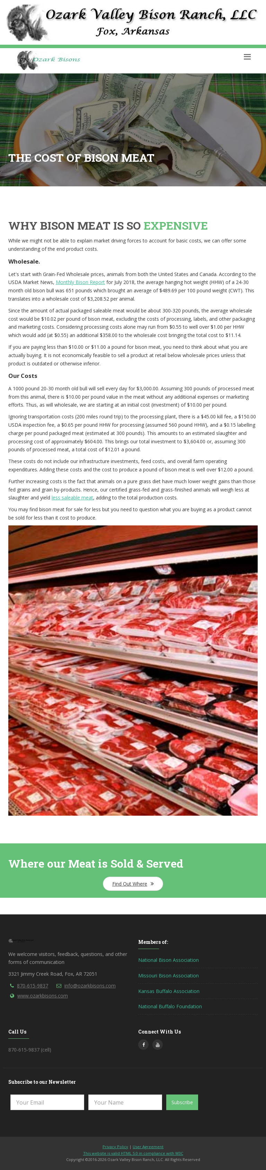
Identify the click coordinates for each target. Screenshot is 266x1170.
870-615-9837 (32, 985)
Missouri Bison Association (168, 975)
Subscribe (182, 1102)
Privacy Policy (115, 1146)
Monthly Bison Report (80, 282)
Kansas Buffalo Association (169, 991)
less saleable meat (72, 497)
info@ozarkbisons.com (90, 985)
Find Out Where (133, 883)
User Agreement (148, 1146)
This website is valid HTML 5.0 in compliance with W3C (133, 1153)
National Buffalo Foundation (170, 1006)
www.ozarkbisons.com (42, 995)
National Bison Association (168, 960)
